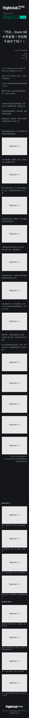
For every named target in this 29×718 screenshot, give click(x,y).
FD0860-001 (24, 55)
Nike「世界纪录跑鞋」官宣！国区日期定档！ (14, 573)
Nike (26, 56)
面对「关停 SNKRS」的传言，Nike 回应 (13, 671)
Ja (26, 59)
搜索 (23, 17)
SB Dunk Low (24, 58)
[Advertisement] (14, 479)
